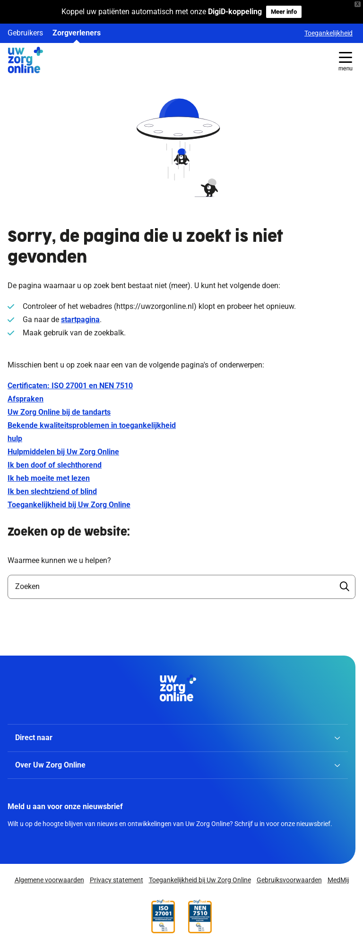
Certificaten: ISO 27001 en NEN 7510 (70, 385)
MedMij (338, 880)
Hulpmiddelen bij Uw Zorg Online (63, 451)
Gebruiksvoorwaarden (289, 880)
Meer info (284, 11)
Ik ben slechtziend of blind (52, 491)
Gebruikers (25, 32)
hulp (15, 438)
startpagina (80, 319)
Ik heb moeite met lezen (49, 478)
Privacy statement (116, 880)
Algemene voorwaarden (49, 880)
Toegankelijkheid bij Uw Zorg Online (69, 504)
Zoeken (27, 586)
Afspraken (25, 398)
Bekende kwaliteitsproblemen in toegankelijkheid (92, 425)
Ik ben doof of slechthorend (55, 465)
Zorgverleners (76, 32)
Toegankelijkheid (328, 33)
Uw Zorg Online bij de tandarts (59, 412)
